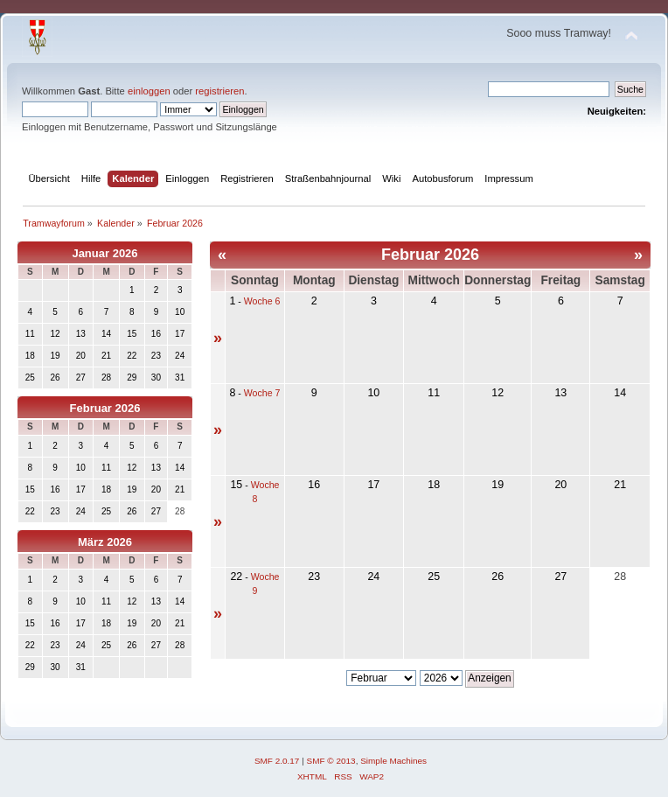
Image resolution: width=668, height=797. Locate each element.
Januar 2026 (104, 253)
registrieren (219, 91)
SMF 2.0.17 (277, 761)
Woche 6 (262, 301)
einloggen (149, 91)
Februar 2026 (105, 408)
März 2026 (105, 542)
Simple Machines (393, 761)
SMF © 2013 (331, 761)
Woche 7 (262, 393)
